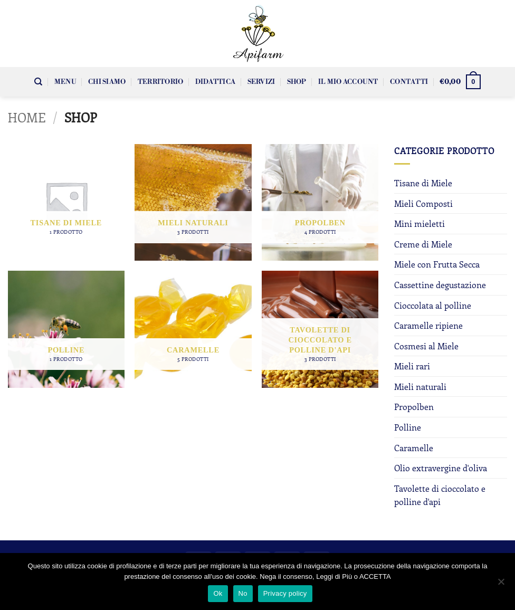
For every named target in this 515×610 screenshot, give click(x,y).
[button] (460, 82)
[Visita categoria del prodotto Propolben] (320, 202)
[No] (500, 584)
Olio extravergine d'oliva (440, 467)
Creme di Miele (423, 244)
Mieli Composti (423, 203)
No (243, 593)
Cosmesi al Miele (426, 345)
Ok (217, 593)
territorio (161, 82)
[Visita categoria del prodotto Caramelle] (193, 329)
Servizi (261, 82)
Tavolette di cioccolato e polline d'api (439, 495)
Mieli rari (412, 365)
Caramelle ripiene (428, 325)
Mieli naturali (420, 386)
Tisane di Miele (423, 182)
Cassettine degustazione (440, 284)
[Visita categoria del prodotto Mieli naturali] (193, 202)
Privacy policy (285, 593)
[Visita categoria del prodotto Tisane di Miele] (66, 202)
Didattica (215, 82)
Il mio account (348, 82)
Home (27, 117)
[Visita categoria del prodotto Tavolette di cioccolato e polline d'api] (320, 329)
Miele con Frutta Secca (437, 264)
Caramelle (413, 447)
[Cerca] (38, 82)
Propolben (414, 406)
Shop (297, 82)
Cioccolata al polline (432, 305)
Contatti (409, 82)
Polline (407, 427)
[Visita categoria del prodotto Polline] (66, 329)
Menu (65, 82)
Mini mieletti (419, 223)
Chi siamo (107, 82)
